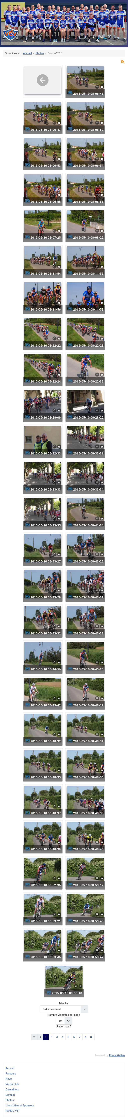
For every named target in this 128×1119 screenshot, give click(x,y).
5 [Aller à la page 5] (68, 1037)
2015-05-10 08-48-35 (45, 777)
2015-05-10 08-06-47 (45, 129)
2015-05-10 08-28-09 (45, 417)
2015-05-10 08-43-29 (45, 597)
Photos (10, 1100)
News (9, 1078)
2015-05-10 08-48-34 (88, 741)
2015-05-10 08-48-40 (88, 849)
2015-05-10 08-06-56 (88, 201)
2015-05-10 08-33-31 (88, 453)
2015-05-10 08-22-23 (88, 345)
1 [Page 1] (45, 1037)
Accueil (10, 1068)
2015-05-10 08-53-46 (45, 957)
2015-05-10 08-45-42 (45, 705)
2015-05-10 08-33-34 (88, 489)
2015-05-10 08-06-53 (45, 165)
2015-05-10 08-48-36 (88, 777)
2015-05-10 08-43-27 (45, 561)
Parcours (11, 1073)
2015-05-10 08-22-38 (88, 381)
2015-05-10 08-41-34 (88, 525)
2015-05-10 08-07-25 (45, 237)
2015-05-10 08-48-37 (45, 813)
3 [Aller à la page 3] (57, 1037)
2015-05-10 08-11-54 (45, 273)
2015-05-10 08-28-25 (88, 417)
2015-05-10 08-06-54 (88, 165)
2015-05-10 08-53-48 (67, 993)
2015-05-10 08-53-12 (88, 885)
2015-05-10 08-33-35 (45, 525)
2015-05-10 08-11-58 (88, 309)
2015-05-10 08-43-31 (88, 597)
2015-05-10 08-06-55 (45, 201)
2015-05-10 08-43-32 (45, 633)
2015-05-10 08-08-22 (88, 237)
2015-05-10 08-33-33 (45, 489)
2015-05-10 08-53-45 (88, 921)
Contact (10, 1094)
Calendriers (12, 1089)
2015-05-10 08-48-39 (45, 849)
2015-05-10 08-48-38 (88, 813)
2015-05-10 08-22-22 (45, 345)
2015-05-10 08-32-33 (45, 453)
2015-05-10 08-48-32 (45, 741)
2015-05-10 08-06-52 (88, 129)
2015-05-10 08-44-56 (45, 669)
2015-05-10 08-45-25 (88, 669)
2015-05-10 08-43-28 (88, 561)
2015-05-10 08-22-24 (45, 381)
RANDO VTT (13, 1110)
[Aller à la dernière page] (91, 1037)
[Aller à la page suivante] (85, 1037)
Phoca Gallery (117, 1055)
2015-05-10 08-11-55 (88, 273)
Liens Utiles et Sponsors (20, 1105)
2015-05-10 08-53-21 (45, 921)
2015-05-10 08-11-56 (45, 309)
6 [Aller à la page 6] (74, 1037)
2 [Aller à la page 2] (51, 1037)
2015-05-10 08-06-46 (88, 93)
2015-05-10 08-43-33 (88, 633)
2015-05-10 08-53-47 (88, 957)
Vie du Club (12, 1084)
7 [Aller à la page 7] (79, 1037)
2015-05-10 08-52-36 (45, 885)
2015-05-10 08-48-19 (88, 705)
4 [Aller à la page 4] (63, 1037)
